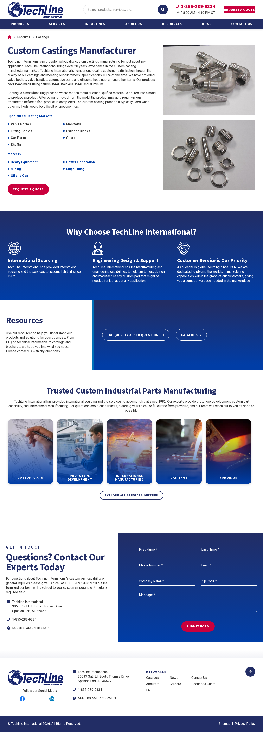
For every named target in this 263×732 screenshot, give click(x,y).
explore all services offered (132, 495)
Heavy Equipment (24, 162)
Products (20, 24)
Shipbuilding (75, 169)
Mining (16, 169)
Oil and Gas (19, 176)
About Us (133, 24)
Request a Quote (234, 9)
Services (57, 24)
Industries (95, 24)
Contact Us (241, 24)
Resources (172, 24)
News (206, 24)
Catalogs (152, 678)
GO (153, 9)
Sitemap (224, 724)
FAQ (149, 690)
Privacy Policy (245, 724)
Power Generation (80, 162)
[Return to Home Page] (35, 10)
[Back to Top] (250, 672)
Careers (175, 684)
